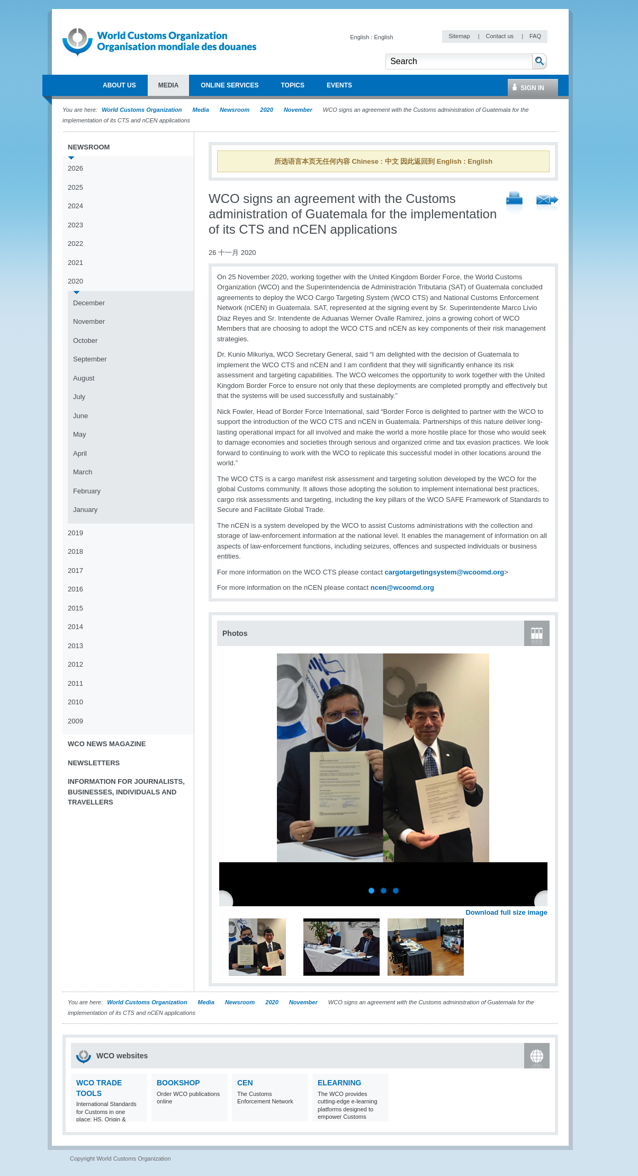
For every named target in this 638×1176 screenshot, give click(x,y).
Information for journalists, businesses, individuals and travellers (126, 791)
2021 (75, 263)
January (85, 510)
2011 (75, 683)
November (298, 110)
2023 (75, 225)
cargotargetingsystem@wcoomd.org (444, 572)
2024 (75, 206)
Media (201, 110)
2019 (75, 533)
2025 (75, 187)
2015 (75, 608)
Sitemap (459, 36)
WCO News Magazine (107, 744)
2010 (75, 702)
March (82, 472)
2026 (75, 168)
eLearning (339, 1082)
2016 (75, 589)
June (80, 416)
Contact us (500, 36)
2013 (75, 646)
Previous (228, 901)
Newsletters (94, 763)
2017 (75, 570)
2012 (75, 664)
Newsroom (234, 110)
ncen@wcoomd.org (402, 587)
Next (545, 901)
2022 (75, 243)
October (85, 340)
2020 (266, 110)
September (90, 359)
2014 (75, 627)
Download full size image (506, 912)
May (79, 434)
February (87, 491)
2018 (75, 551)
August (83, 378)
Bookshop (178, 1082)
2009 (75, 721)
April (80, 453)
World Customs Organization (142, 110)
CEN (245, 1082)
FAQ (535, 36)
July (79, 397)
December (89, 303)
